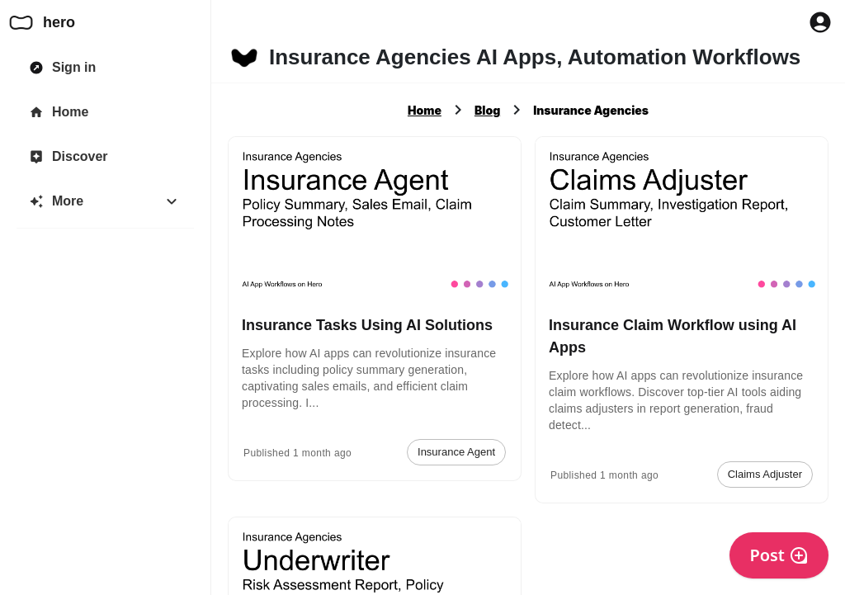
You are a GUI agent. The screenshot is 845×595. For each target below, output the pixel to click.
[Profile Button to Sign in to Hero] (820, 22)
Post (779, 555)
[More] (105, 201)
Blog (487, 110)
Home (424, 110)
